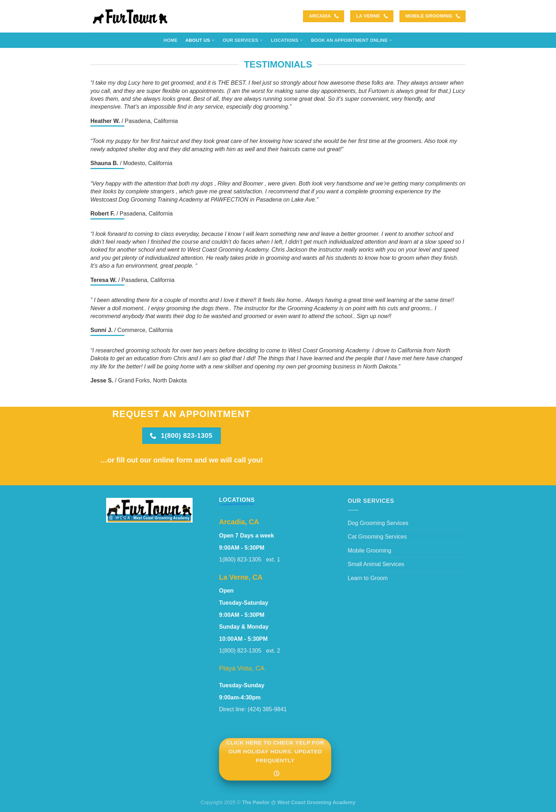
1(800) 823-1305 (242, 559)
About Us (200, 40)
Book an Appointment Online (351, 40)
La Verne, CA (241, 577)
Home (170, 40)
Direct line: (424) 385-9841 (253, 709)
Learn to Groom (368, 578)
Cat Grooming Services (377, 537)
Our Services (243, 40)
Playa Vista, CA (241, 668)
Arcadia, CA (239, 522)
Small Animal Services (376, 564)
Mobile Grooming (369, 551)
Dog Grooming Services (378, 523)
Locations (287, 40)
